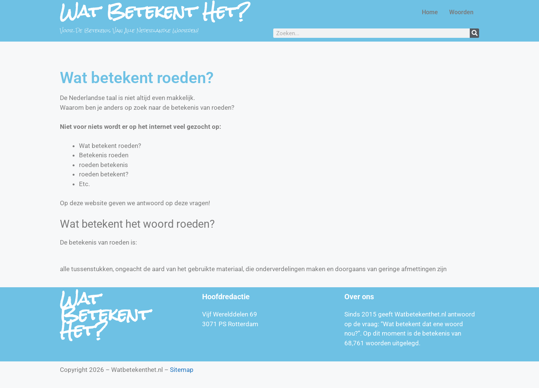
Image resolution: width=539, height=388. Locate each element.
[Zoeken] (474, 33)
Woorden (461, 12)
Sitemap (182, 369)
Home (430, 12)
